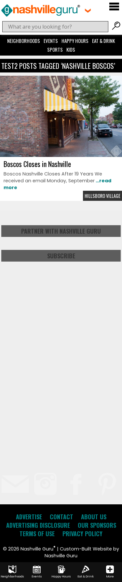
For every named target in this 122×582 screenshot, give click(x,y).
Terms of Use (37, 533)
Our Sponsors (97, 525)
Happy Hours (74, 40)
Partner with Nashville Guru (61, 231)
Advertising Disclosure (38, 525)
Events (51, 40)
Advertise (29, 516)
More (110, 571)
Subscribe (61, 256)
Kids (70, 49)
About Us (93, 516)
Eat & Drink (103, 40)
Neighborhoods (23, 40)
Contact (61, 516)
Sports (55, 49)
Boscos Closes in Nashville (37, 164)
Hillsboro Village (102, 195)
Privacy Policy (82, 533)
